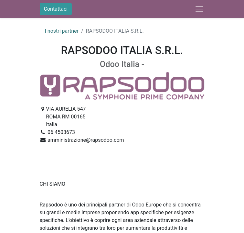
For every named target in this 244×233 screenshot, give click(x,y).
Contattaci (56, 9)
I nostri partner (62, 31)
